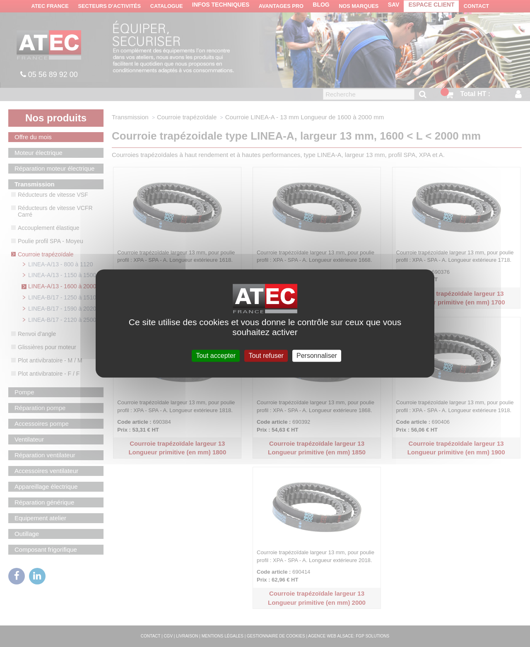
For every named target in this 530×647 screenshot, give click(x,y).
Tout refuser (265, 355)
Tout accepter (216, 355)
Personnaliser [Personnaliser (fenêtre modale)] (316, 355)
